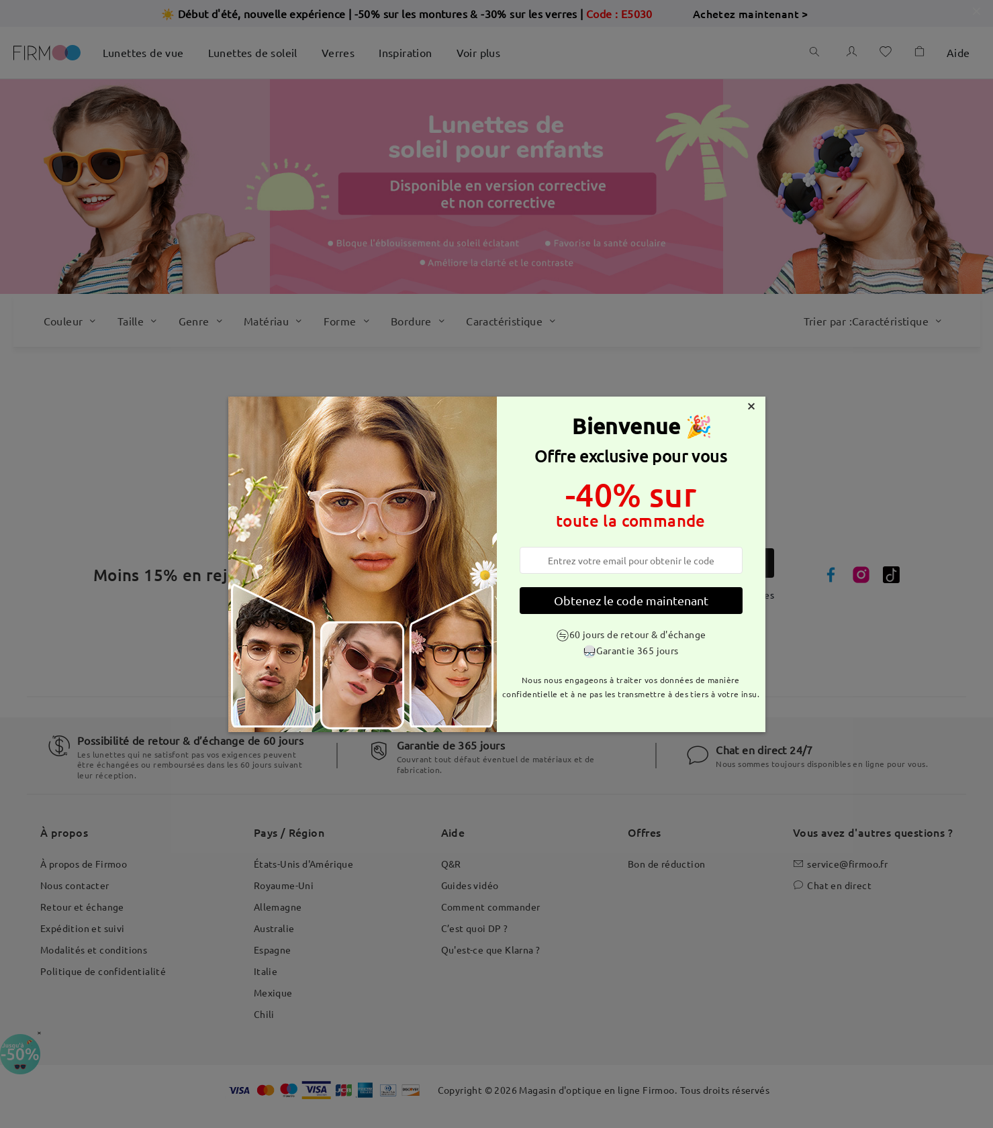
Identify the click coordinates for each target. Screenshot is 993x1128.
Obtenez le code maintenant (631, 600)
